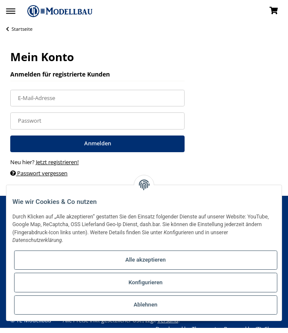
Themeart (205, 329)
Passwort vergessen (39, 173)
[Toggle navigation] (10, 7)
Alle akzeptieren (145, 259)
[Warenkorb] (273, 11)
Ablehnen (146, 304)
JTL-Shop (267, 329)
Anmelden (97, 143)
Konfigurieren (146, 282)
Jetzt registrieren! (57, 162)
